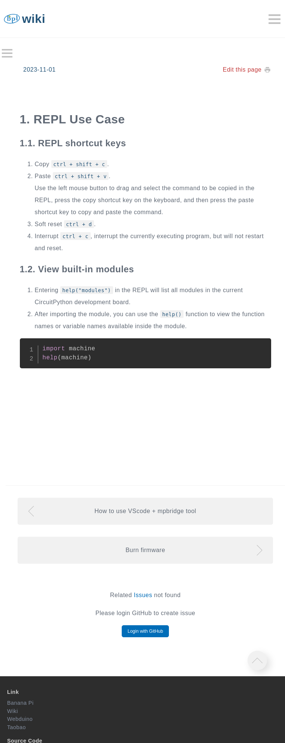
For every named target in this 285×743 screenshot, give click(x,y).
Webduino (20, 719)
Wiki (12, 711)
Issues (143, 595)
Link (13, 692)
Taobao (16, 727)
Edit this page (242, 69)
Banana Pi (20, 703)
